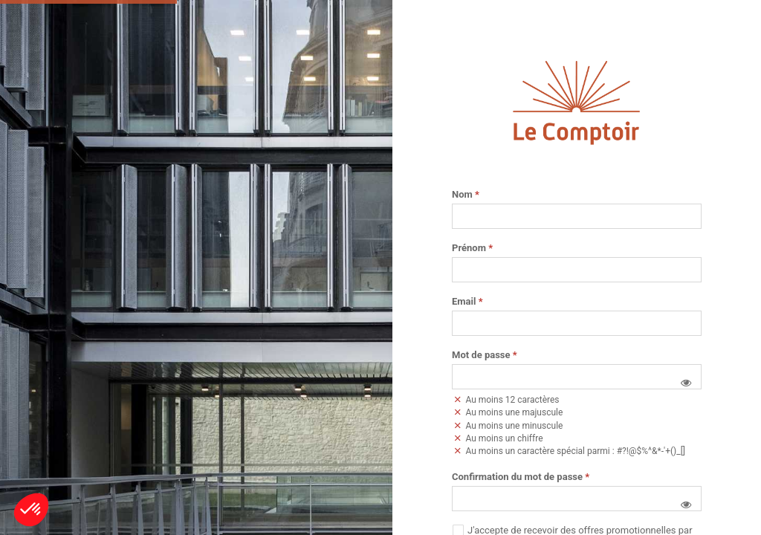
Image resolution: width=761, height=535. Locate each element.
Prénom (472, 248)
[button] (686, 382)
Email (467, 301)
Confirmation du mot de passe (520, 477)
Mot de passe (484, 355)
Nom (465, 194)
